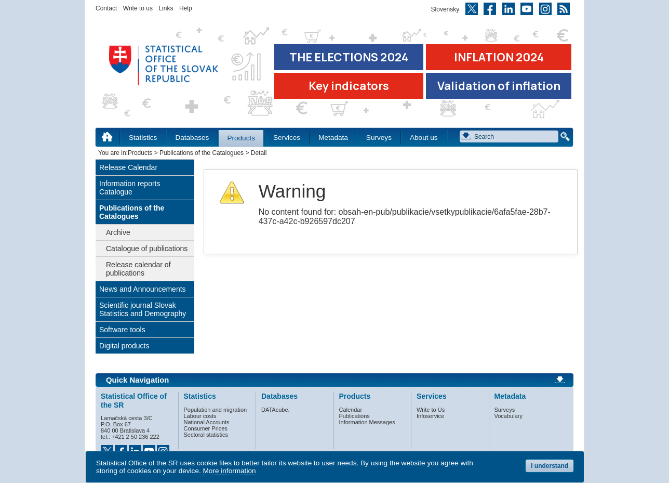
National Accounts (207, 422)
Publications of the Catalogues (201, 152)
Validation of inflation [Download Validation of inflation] (498, 86)
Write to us (138, 8)
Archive (118, 232)
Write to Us (431, 410)
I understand (549, 465)
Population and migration (215, 410)
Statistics (143, 137)
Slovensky (445, 9)
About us (424, 137)
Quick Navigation (137, 380)
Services (286, 137)
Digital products (124, 346)
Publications (354, 416)
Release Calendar (128, 167)
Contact (106, 8)
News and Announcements (142, 289)
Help (185, 8)
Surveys (379, 137)
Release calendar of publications (138, 268)
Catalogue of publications (147, 248)
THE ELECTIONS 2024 (348, 57)
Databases (192, 137)
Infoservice (430, 416)
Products (241, 138)
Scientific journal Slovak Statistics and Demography (142, 309)
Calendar (351, 410)
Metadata (333, 137)
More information (229, 471)
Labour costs (200, 416)
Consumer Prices (206, 428)
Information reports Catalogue (129, 187)
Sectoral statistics (206, 435)
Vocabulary (508, 416)
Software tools (122, 329)
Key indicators (349, 86)
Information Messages (367, 422)
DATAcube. (275, 410)
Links (165, 8)
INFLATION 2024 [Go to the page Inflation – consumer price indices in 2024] (499, 57)
